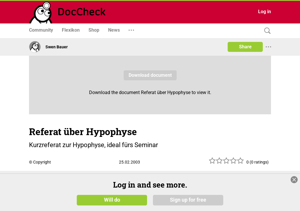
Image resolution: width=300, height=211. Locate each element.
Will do (112, 200)
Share (245, 47)
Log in (264, 11)
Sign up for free (188, 200)
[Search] (266, 30)
